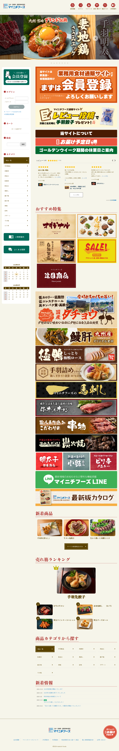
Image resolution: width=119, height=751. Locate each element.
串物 (6, 206)
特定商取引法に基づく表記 (70, 740)
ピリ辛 (7, 225)
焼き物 (7, 201)
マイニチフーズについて (30, 740)
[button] (113, 160)
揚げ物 (7, 196)
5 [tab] (62, 63)
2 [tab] (54, 63)
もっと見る (76, 194)
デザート (7, 216)
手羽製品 (7, 166)
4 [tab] (59, 63)
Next (95, 38)
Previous (23, 38)
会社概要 (16, 740)
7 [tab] (68, 63)
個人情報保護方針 (88, 740)
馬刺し (7, 191)
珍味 (6, 211)
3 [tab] (57, 63)
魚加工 (7, 186)
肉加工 (7, 176)
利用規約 (55, 740)
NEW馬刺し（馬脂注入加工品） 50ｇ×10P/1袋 (78, 187)
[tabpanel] (59, 37)
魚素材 (7, 181)
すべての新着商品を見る (75, 546)
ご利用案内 (45, 740)
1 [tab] (51, 63)
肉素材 (7, 171)
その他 (7, 221)
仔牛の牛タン (100, 183)
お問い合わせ (101, 740)
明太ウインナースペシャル (51, 184)
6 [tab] (65, 63)
